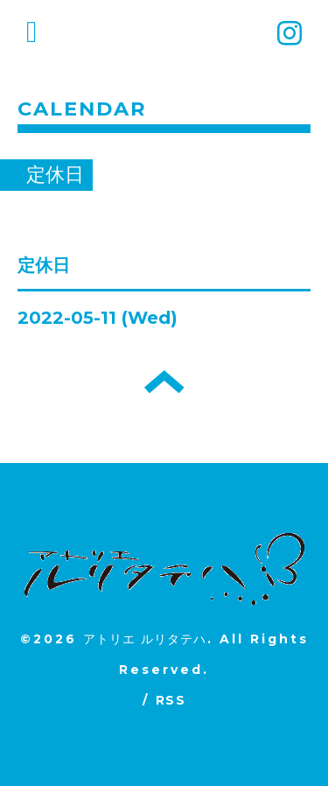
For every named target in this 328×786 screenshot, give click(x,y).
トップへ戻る (164, 381)
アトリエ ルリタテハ (145, 639)
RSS (170, 700)
